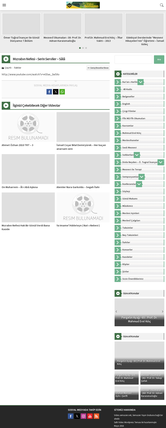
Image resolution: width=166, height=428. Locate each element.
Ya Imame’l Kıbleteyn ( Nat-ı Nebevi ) (78, 225)
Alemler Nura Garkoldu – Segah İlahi (78, 187)
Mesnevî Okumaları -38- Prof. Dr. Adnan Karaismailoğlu (62, 39)
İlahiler (17, 68)
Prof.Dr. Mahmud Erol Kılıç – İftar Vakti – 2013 (104, 39)
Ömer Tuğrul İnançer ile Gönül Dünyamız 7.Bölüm (21, 39)
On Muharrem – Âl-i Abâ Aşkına (20, 187)
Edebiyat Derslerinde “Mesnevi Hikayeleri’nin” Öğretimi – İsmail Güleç (144, 41)
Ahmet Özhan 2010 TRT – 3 (17, 145)
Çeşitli (8, 68)
